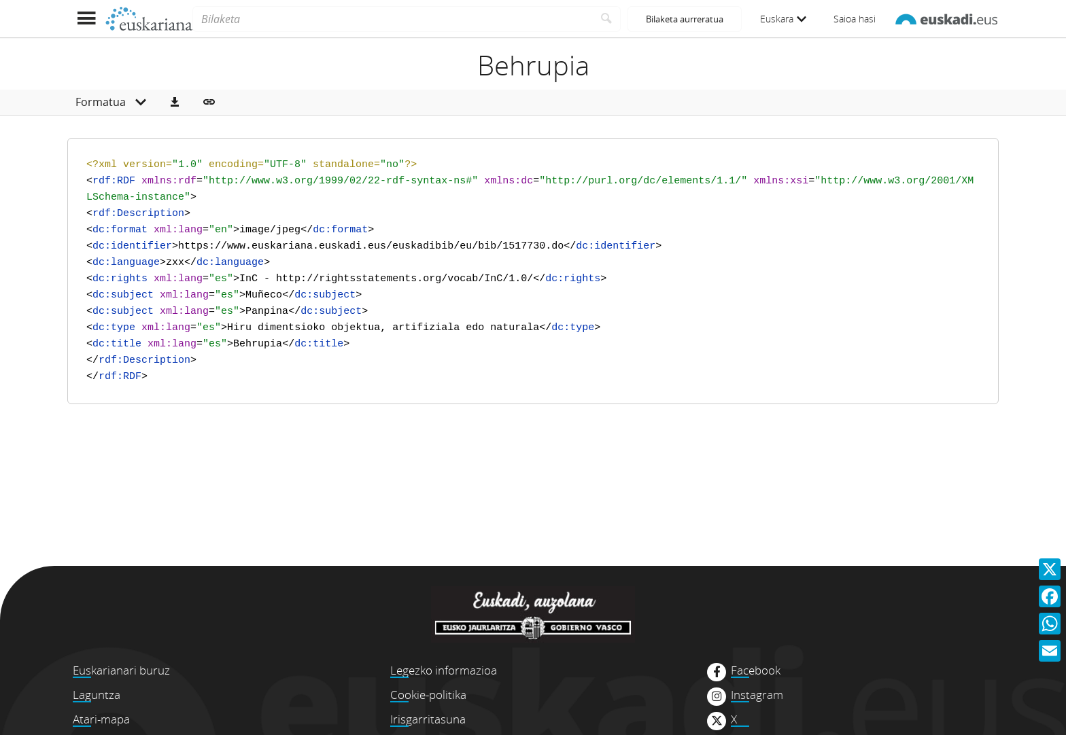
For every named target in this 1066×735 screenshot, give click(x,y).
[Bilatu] (607, 19)
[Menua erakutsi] (86, 18)
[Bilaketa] (392, 19)
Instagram (757, 695)
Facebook (755, 670)
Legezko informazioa (443, 670)
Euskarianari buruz (121, 670)
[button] (174, 102)
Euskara (783, 18)
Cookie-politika (428, 694)
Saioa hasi (854, 18)
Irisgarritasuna (428, 719)
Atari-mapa (101, 719)
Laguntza (96, 694)
